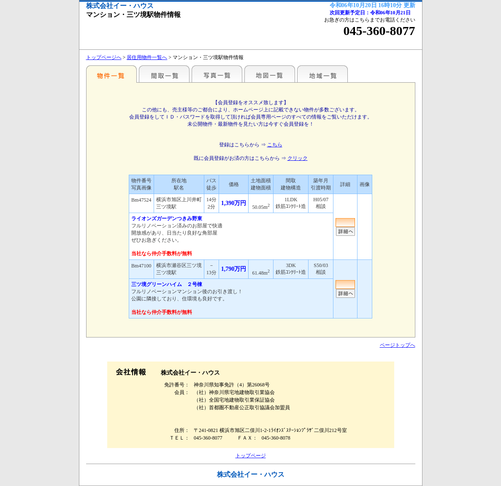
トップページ (251, 456)
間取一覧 (164, 73)
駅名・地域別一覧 (111, 73)
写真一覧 (217, 73)
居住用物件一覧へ (147, 57)
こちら (274, 145)
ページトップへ (397, 345)
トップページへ (104, 57)
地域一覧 (322, 73)
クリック (297, 158)
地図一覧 (269, 73)
